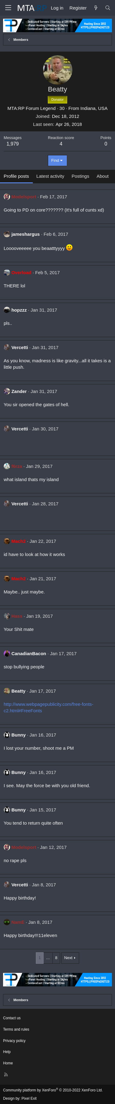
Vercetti (19, 347)
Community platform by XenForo (53, 1090)
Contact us (12, 1018)
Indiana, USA (93, 108)
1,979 (12, 143)
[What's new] (96, 8)
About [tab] (103, 176)
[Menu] (8, 8)
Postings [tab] (80, 176)
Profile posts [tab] (16, 176)
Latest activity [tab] (50, 176)
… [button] (48, 957)
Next (68, 957)
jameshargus (25, 234)
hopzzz (19, 310)
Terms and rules (16, 1029)
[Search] (108, 8)
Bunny (18, 734)
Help (7, 1052)
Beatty (18, 691)
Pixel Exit (28, 1098)
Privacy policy (14, 1041)
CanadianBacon (28, 653)
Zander (19, 391)
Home (8, 1063)
